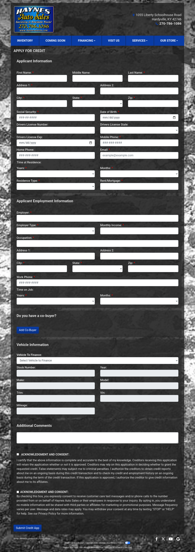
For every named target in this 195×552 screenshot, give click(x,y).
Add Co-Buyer (27, 330)
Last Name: (135, 72)
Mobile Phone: (109, 137)
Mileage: (22, 405)
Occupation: (24, 238)
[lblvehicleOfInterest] (97, 360)
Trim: (20, 392)
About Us (23, 539)
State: (76, 98)
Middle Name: (81, 72)
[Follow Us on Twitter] (163, 539)
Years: (21, 168)
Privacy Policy (47, 513)
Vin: (102, 392)
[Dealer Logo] (34, 19)
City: (19, 98)
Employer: (23, 212)
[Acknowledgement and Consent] (18, 454)
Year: (103, 367)
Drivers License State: (114, 124)
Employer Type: (26, 225)
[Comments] (97, 437)
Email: (104, 149)
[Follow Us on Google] (178, 539)
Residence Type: (27, 180)
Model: (104, 380)
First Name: (24, 72)
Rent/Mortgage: (110, 180)
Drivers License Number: (32, 124)
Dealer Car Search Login (74, 543)
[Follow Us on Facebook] (157, 539)
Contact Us (33, 539)
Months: (105, 168)
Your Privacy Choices (118, 543)
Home (16, 539)
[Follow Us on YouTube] (171, 539)
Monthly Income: (111, 225)
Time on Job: (25, 289)
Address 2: (107, 85)
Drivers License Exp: (30, 137)
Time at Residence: (29, 162)
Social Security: (27, 112)
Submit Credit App (27, 528)
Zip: (130, 98)
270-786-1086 (170, 23)
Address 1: (23, 85)
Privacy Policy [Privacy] (44, 539)
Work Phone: (25, 277)
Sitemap (102, 543)
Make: (21, 380)
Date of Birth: (108, 112)
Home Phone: (25, 149)
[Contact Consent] (18, 492)
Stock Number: (26, 367)
